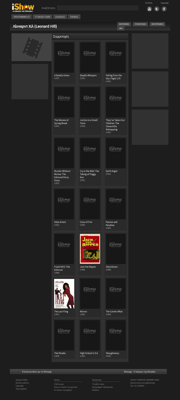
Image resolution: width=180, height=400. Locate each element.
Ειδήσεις (95, 390)
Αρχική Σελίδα (22, 380)
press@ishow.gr (148, 383)
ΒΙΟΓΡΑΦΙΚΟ (124, 24)
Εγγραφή (164, 3)
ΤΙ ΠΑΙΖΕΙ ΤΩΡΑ (42, 16)
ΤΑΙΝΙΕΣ (74, 16)
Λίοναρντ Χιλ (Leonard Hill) (35, 26)
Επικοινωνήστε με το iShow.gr (37, 371)
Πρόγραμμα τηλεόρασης (102, 387)
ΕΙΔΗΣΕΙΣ (60, 16)
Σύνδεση (148, 3)
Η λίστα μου (59, 384)
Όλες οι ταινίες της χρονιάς (65, 387)
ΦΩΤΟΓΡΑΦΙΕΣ (157, 24)
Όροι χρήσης (21, 388)
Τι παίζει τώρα (98, 384)
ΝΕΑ (120, 28)
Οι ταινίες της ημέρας (63, 390)
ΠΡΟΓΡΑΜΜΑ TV (22, 16)
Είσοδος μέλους (22, 383)
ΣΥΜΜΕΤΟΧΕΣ (140, 24)
